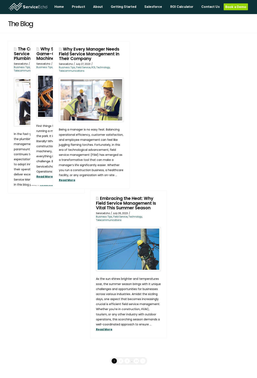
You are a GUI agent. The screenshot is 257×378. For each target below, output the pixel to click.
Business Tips (22, 67)
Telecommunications (26, 70)
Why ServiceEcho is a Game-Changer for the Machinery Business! (87, 53)
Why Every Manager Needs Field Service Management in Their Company (141, 53)
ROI (146, 67)
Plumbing (52, 67)
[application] (256, 377)
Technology (100, 67)
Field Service (38, 67)
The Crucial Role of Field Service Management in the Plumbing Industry (43, 53)
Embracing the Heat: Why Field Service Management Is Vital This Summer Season (126, 202)
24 (136, 361)
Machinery (86, 67)
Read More (48, 185)
